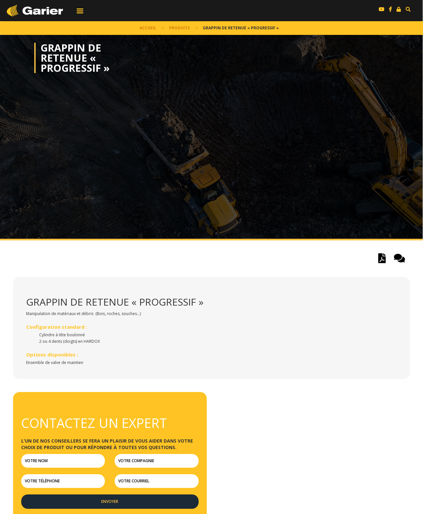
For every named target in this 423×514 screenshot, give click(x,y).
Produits (179, 28)
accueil (147, 28)
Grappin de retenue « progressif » (75, 58)
